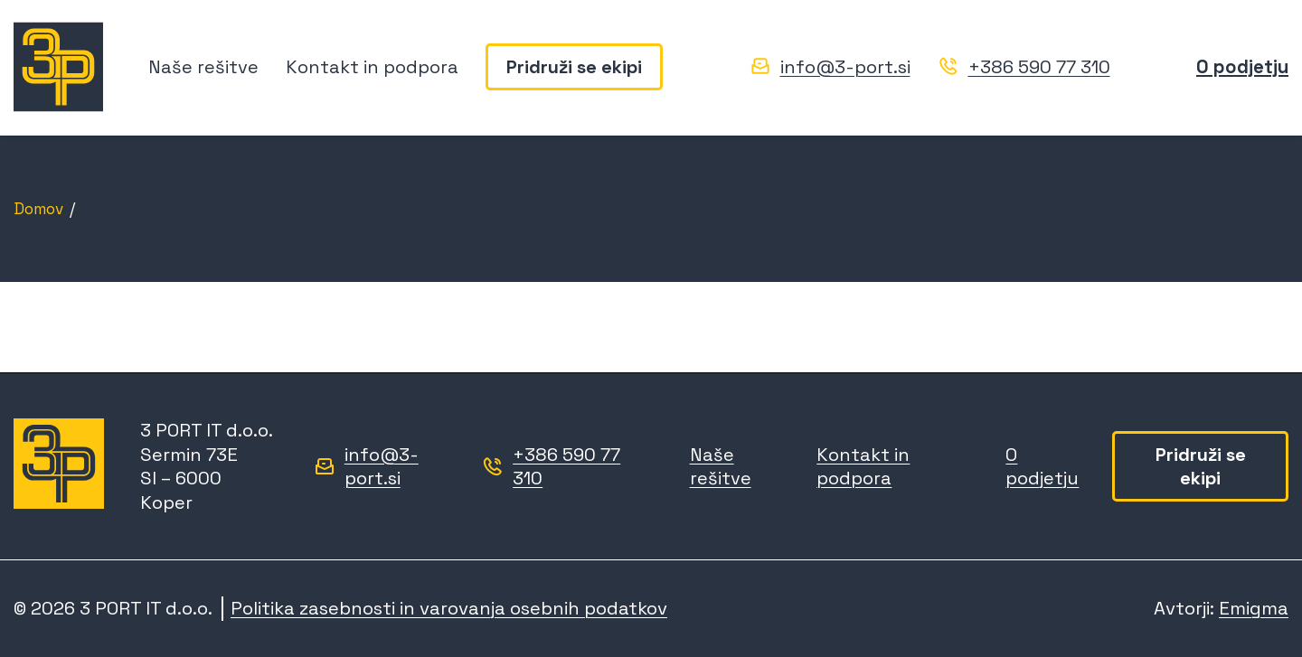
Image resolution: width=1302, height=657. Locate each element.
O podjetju (1242, 67)
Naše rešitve (203, 67)
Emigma (1253, 608)
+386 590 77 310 (1039, 67)
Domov (38, 209)
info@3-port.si (845, 67)
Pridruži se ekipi (574, 67)
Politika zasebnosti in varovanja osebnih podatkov (449, 608)
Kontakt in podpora (372, 67)
